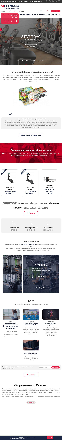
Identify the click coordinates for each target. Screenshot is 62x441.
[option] (9, 182)
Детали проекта (41, 276)
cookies (21, 437)
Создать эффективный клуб (31, 135)
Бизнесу (15, 1)
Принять (50, 437)
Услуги (28, 15)
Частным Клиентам (24, 1)
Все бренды (31, 213)
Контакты (54, 15)
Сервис (22, 15)
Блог (48, 15)
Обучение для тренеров (36, 1)
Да (6, 21)
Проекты (42, 15)
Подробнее (31, 46)
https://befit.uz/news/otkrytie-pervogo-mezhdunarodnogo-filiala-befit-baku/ (42, 269)
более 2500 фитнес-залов (28, 244)
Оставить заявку (55, 11)
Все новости (31, 375)
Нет (14, 21)
